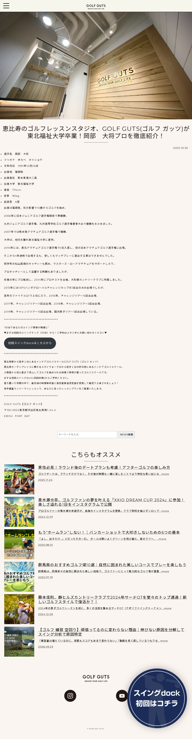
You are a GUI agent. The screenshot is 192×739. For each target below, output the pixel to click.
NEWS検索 (126, 434)
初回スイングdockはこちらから (30, 343)
